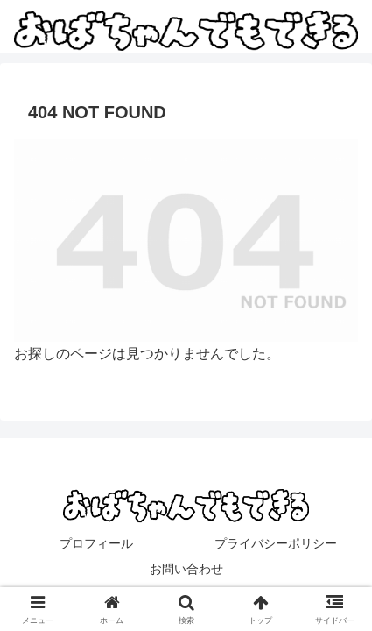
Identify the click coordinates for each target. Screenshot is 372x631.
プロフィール (96, 543)
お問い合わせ (186, 569)
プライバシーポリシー (275, 543)
